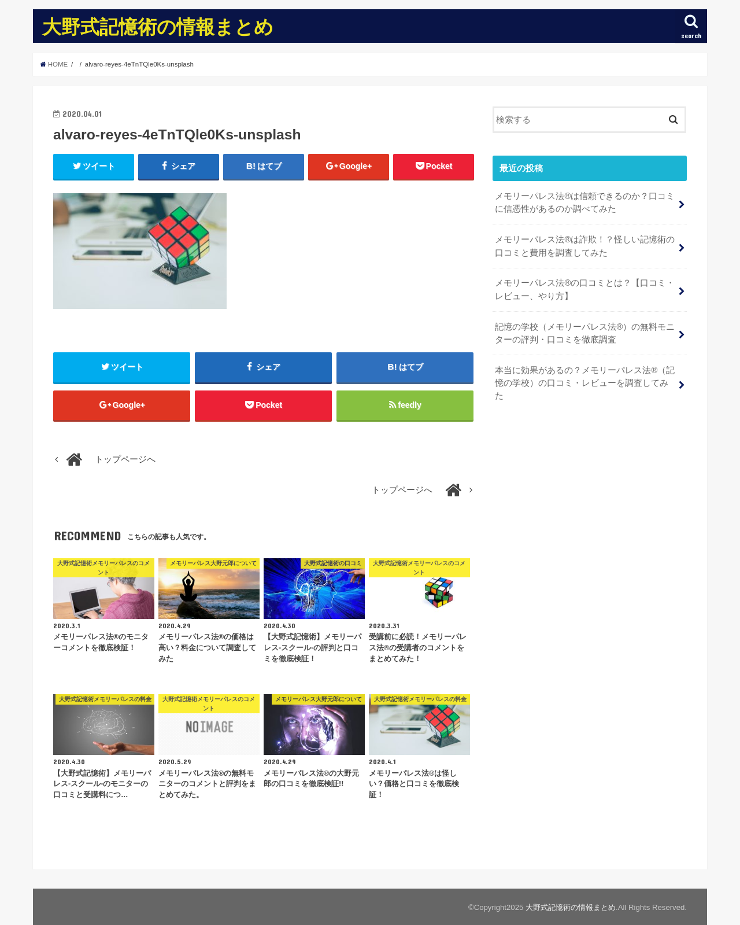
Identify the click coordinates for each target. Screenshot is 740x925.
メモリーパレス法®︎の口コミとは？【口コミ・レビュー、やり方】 (585, 289)
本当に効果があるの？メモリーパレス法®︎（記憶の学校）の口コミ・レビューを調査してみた (585, 383)
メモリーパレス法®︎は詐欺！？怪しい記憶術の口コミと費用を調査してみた (585, 246)
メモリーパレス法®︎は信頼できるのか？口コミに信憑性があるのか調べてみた (585, 202)
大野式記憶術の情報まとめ (157, 26)
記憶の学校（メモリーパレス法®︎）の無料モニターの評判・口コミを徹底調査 (585, 333)
